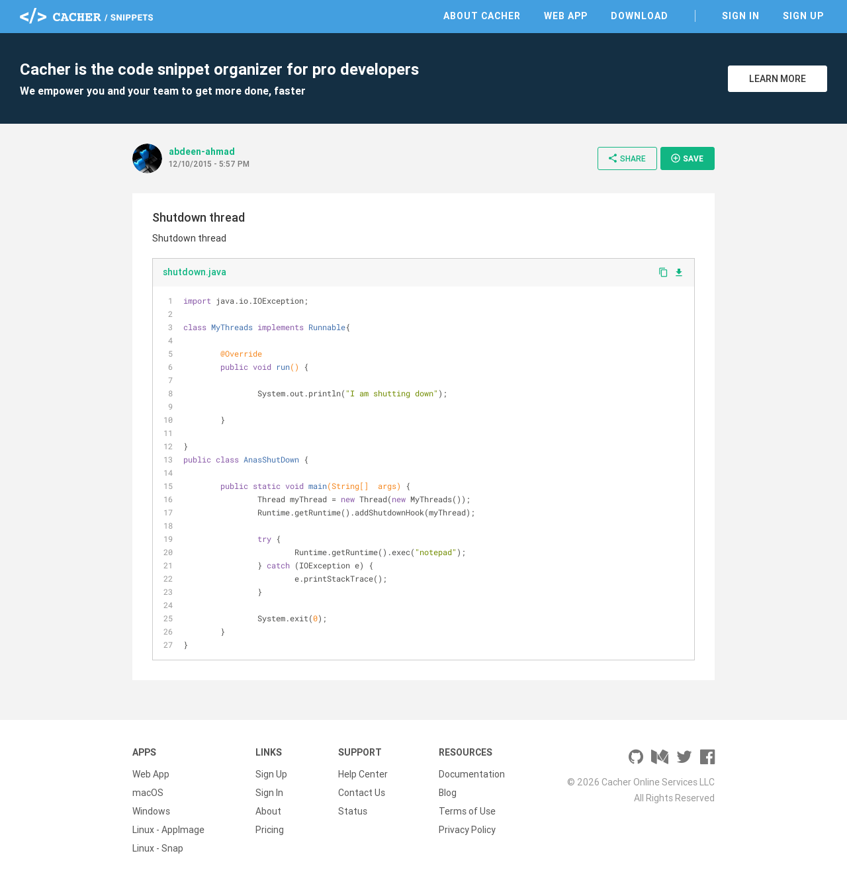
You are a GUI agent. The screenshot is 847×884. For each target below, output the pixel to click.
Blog (448, 793)
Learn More (777, 79)
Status (352, 811)
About (268, 811)
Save (686, 158)
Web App (566, 16)
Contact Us (361, 793)
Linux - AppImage (168, 830)
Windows (151, 811)
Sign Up (803, 16)
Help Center (363, 774)
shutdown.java (194, 272)
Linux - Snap (157, 848)
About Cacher (482, 16)
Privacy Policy (467, 830)
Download (639, 16)
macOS (147, 793)
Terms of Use (467, 811)
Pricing (269, 830)
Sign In (741, 16)
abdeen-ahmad (202, 151)
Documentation (472, 774)
